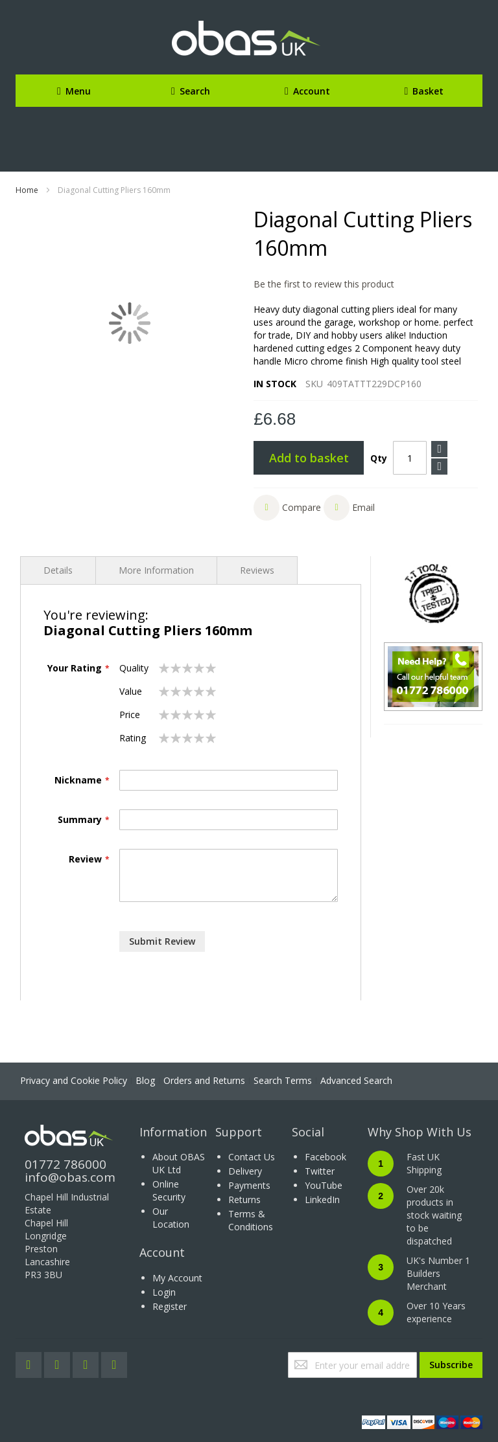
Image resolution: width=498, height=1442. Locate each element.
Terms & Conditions (250, 1220)
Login (164, 1292)
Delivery (245, 1171)
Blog (145, 1080)
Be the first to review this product (324, 284)
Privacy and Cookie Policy (73, 1080)
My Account (177, 1278)
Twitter (320, 1171)
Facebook (325, 1157)
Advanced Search (356, 1080)
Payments (249, 1185)
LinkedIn (322, 1199)
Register (169, 1306)
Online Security (168, 1190)
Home (27, 190)
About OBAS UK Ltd (178, 1163)
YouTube (323, 1185)
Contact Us (251, 1157)
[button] (287, 508)
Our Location (170, 1217)
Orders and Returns (204, 1080)
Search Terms (283, 1080)
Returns (244, 1199)
